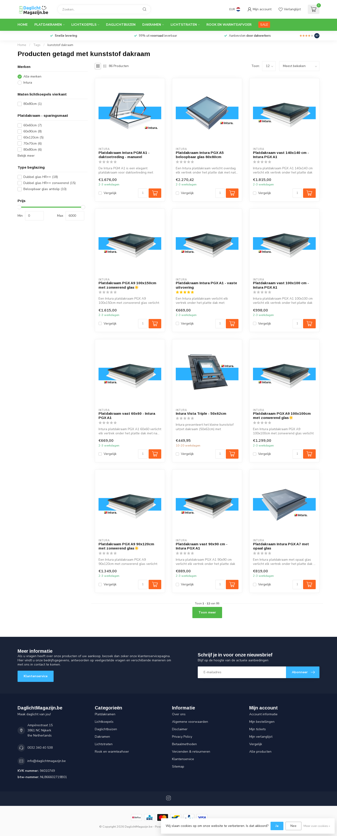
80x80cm (32, 104)
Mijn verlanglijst (260, 736)
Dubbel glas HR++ (40, 177)
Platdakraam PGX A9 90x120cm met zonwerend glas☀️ (126, 546)
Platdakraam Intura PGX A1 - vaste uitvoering (206, 285)
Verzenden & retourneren (191, 751)
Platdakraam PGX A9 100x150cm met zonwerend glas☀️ (127, 285)
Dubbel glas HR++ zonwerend (49, 183)
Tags (36, 45)
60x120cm (33, 137)
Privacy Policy (182, 736)
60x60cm (32, 125)
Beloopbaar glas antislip (44, 189)
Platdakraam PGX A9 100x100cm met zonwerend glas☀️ (282, 415)
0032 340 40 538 (40, 747)
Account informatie (263, 714)
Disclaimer (179, 729)
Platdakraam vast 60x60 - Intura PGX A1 (127, 415)
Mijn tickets (257, 729)
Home (23, 24)
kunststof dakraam (60, 45)
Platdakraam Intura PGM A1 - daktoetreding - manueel (124, 155)
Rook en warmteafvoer (229, 24)
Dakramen (151, 24)
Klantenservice (36, 676)
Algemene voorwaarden (190, 721)
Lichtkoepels (83, 24)
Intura (27, 82)
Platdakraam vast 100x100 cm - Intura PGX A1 (281, 285)
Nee (293, 826)
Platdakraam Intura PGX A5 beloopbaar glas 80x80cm (200, 155)
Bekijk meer (26, 155)
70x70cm (32, 143)
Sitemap (178, 766)
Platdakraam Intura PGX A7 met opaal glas (281, 546)
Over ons (179, 714)
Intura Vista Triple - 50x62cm (201, 413)
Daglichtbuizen (121, 24)
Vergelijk (110, 193)
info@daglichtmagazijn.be (46, 761)
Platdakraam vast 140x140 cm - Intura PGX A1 (281, 155)
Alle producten (260, 751)
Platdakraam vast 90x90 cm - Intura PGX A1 (201, 546)
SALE (264, 24)
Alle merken (32, 76)
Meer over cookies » (317, 826)
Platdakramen (48, 24)
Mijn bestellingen (262, 721)
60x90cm (32, 131)
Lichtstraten (184, 24)
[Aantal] (142, 193)
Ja (276, 826)
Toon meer (207, 612)
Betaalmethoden (184, 744)
